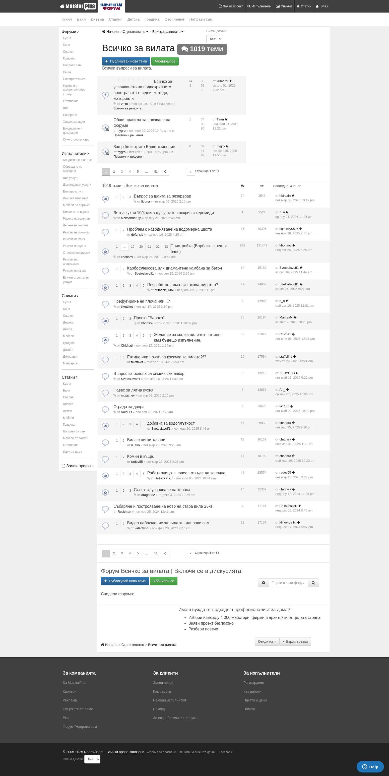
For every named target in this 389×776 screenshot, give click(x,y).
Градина (152, 19)
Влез (322, 6)
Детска (133, 19)
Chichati (127, 345)
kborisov (127, 257)
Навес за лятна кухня (133, 390)
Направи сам (201, 19)
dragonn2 (148, 495)
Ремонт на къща (74, 270)
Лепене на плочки (75, 225)
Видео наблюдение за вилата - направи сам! (169, 523)
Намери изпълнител (169, 700)
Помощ (159, 709)
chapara (285, 423)
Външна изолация (75, 198)
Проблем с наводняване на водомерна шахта (169, 229)
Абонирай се (165, 61)
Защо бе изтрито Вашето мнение (144, 147)
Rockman (124, 511)
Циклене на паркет (76, 212)
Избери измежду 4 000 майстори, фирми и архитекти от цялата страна (254, 617)
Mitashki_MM (164, 290)
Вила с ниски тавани (146, 440)
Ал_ (282, 390)
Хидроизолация (74, 121)
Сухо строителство (76, 139)
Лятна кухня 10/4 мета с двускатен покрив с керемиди (163, 213)
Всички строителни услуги (76, 280)
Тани (220, 119)
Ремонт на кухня (74, 246)
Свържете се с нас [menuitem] (78, 709)
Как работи (162, 691)
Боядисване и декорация (72, 131)
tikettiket (127, 306)
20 (141, 246)
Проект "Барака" (149, 318)
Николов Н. (288, 522)
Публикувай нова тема (126, 61)
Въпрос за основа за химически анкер (148, 373)
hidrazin (285, 196)
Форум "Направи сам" (80, 727)
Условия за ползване (161, 752)
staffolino (286, 356)
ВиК (66, 108)
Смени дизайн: (216, 31)
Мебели (68, 336)
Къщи (67, 72)
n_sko (135, 445)
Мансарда (70, 363)
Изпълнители (259, 6)
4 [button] (130, 171)
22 (157, 246)
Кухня (66, 19)
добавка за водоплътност (171, 423)
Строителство (135, 32)
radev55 (137, 462)
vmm (124, 104)
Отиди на (267, 641)
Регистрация (253, 683)
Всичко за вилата (167, 32)
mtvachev (128, 395)
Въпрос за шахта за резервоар (162, 196)
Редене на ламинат (76, 218)
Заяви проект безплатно (211, 623)
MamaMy (286, 317)
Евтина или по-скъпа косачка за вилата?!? (166, 357)
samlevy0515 (289, 229)
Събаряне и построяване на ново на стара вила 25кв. (163, 506)
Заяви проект (231, 6)
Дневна (97, 19)
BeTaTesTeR (164, 478)
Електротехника (74, 79)
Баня (81, 19)
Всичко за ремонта (127, 108)
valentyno (141, 528)
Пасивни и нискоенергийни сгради (74, 90)
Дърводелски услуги (77, 184)
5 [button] (138, 171)
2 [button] (114, 171)
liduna (145, 201)
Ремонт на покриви (76, 232)
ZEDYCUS (287, 373)
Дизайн (68, 350)
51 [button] (156, 171)
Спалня (115, 19)
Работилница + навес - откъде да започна (186, 473)
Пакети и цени (255, 700)
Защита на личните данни (197, 752)
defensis (137, 234)
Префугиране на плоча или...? (141, 301)
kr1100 (284, 406)
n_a (282, 212)
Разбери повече (203, 629)
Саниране (70, 115)
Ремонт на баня (74, 239)
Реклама (70, 700)
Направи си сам (74, 431)
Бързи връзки (295, 641)
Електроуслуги (73, 191)
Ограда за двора (129, 407)
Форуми (70, 32)
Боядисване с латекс (77, 160)
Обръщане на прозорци (72, 169)
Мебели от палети (75, 438)
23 (166, 246)
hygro (121, 131)
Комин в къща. (140, 456)
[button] (190, 172)
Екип (67, 718)
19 (132, 246)
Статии (304, 6)
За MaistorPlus (74, 683)
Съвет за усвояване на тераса (162, 490)
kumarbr (222, 81)
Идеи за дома (72, 452)
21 (149, 246)
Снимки (284, 6)
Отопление (174, 19)
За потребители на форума (175, 718)
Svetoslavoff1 (144, 273)
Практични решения (128, 135)
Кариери (70, 691)
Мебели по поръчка (76, 205)
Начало (110, 32)
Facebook (225, 752)
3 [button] (122, 171)
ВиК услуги (70, 178)
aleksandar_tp (131, 218)
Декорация (70, 356)
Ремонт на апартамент (71, 262)
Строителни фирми (76, 252)
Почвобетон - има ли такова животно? (182, 285)
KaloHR (126, 412)
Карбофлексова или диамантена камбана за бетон (174, 268)
